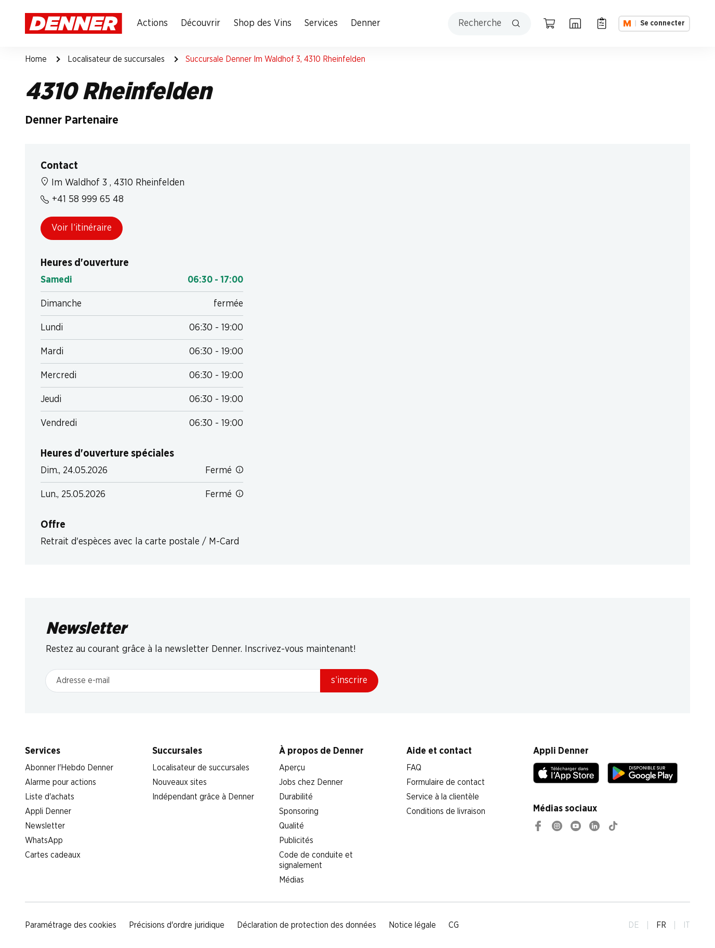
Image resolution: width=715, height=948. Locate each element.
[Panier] (549, 23)
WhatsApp (44, 840)
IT (686, 925)
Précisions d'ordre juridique (176, 925)
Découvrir (200, 23)
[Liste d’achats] (601, 23)
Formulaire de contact (445, 782)
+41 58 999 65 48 (82, 199)
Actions (152, 23)
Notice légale (412, 925)
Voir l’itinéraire (81, 228)
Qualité (291, 826)
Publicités (296, 840)
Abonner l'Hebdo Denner (69, 768)
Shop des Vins (263, 23)
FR (661, 925)
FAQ (413, 768)
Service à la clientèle (442, 797)
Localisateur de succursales (116, 59)
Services (321, 23)
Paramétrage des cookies (70, 925)
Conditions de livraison (445, 811)
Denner (365, 23)
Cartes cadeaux (53, 855)
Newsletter (45, 826)
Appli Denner (48, 811)
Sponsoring (299, 811)
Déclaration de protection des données (306, 925)
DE (633, 925)
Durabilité (296, 797)
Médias (291, 880)
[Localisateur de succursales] (575, 23)
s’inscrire (349, 680)
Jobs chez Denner (311, 782)
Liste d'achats (49, 797)
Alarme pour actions (60, 782)
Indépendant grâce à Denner (203, 797)
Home (36, 59)
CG (453, 925)
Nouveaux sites (179, 782)
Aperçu (292, 768)
